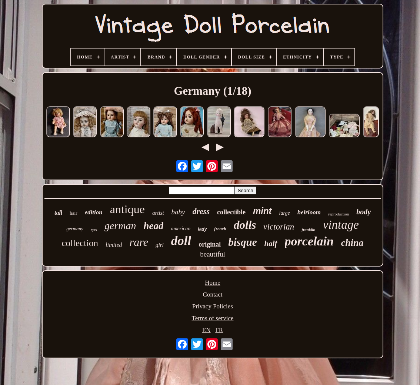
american (180, 228)
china (352, 242)
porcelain (309, 241)
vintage (341, 224)
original (210, 244)
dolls (245, 224)
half (270, 243)
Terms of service (212, 318)
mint (262, 211)
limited (114, 245)
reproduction (338, 214)
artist (158, 213)
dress (201, 211)
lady (202, 229)
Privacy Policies (212, 306)
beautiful (212, 254)
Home (212, 282)
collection (80, 243)
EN (206, 330)
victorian (278, 226)
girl (160, 245)
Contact (213, 294)
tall (58, 213)
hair (73, 213)
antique (127, 209)
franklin (308, 229)
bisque (242, 242)
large (284, 213)
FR (219, 330)
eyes (94, 230)
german (120, 225)
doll (181, 241)
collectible (231, 212)
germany (74, 228)
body (363, 212)
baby (178, 212)
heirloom (309, 212)
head (153, 225)
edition (94, 212)
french (220, 228)
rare (139, 242)
